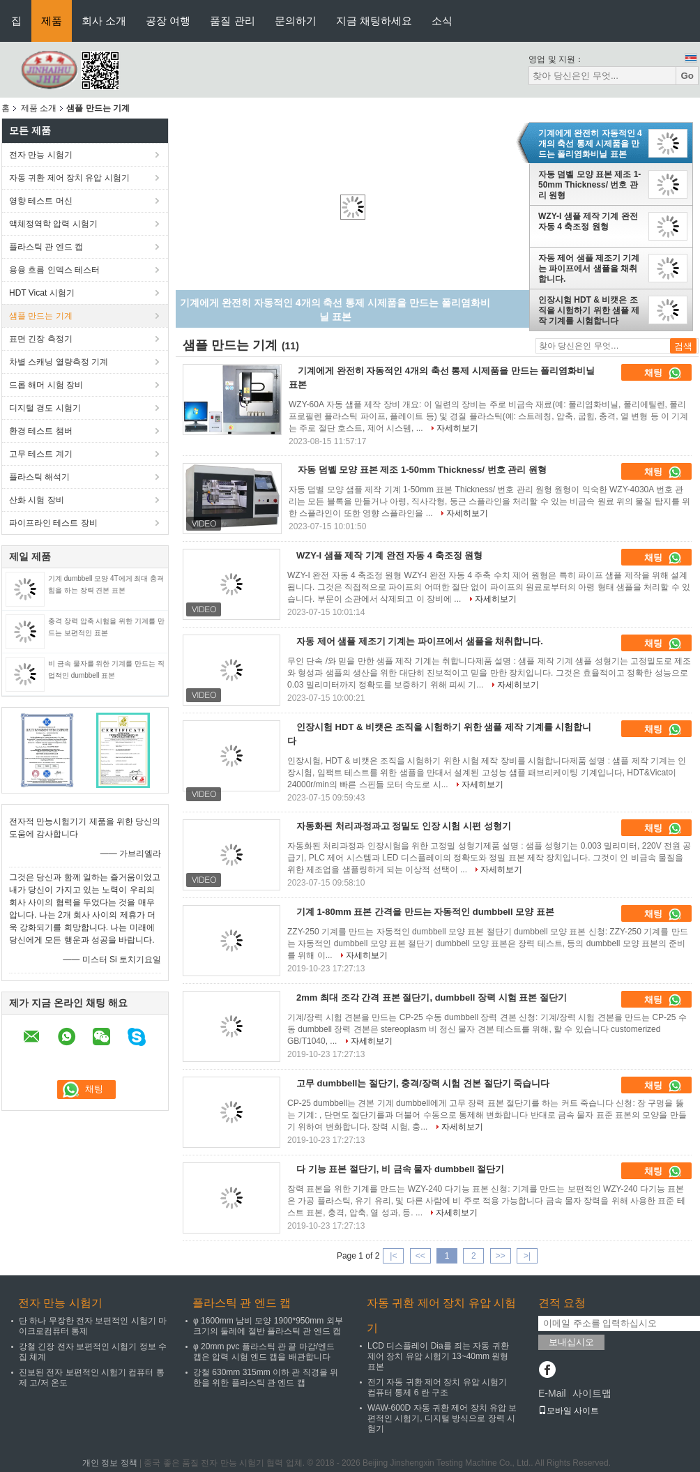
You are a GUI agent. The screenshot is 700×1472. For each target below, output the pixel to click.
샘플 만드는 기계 (41, 316)
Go (687, 75)
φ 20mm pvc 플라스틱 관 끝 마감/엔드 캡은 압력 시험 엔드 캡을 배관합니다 (264, 1352)
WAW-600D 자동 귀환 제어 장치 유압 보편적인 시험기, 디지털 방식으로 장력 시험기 (442, 1418)
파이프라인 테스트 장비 (53, 523)
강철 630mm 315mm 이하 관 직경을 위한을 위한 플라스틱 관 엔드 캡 (265, 1377)
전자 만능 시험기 (41, 155)
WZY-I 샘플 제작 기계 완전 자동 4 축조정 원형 (588, 221)
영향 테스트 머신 (41, 201)
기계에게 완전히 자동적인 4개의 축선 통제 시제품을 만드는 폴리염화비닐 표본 (590, 143)
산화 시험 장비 (36, 500)
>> (500, 1256)
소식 (442, 20)
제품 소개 (38, 108)
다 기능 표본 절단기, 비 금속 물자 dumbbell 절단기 (400, 1169)
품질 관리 (232, 20)
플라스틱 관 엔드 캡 (46, 247)
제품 (51, 20)
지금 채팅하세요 (374, 20)
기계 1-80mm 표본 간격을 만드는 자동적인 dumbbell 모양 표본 (425, 911)
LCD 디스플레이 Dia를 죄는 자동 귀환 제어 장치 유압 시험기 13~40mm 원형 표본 (438, 1356)
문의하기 (296, 20)
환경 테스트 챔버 (41, 431)
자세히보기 (457, 428)
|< (393, 1256)
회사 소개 (104, 20)
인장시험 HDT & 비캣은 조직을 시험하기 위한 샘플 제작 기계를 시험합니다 (588, 310)
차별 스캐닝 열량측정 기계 (58, 362)
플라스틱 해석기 (39, 477)
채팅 (663, 373)
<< (420, 1256)
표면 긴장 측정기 (41, 339)
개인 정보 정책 (109, 1463)
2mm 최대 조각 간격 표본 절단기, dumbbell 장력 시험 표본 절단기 (431, 997)
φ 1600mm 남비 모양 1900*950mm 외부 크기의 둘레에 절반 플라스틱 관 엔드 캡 (268, 1326)
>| (527, 1256)
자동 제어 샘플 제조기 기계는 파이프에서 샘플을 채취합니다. (588, 268)
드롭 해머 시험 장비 (46, 385)
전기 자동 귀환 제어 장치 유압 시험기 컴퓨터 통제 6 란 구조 (437, 1387)
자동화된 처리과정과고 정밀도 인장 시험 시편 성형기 (403, 826)
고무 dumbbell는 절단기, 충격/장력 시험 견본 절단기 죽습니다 (422, 1083)
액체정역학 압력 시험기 (53, 224)
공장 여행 (168, 20)
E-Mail (552, 1393)
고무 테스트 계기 (41, 454)
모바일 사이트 (568, 1411)
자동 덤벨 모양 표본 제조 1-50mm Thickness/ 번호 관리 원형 (589, 184)
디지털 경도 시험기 (45, 408)
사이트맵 (591, 1393)
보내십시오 (571, 1342)
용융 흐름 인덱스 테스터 (54, 270)
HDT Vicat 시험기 (42, 293)
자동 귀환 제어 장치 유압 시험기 (69, 178)
